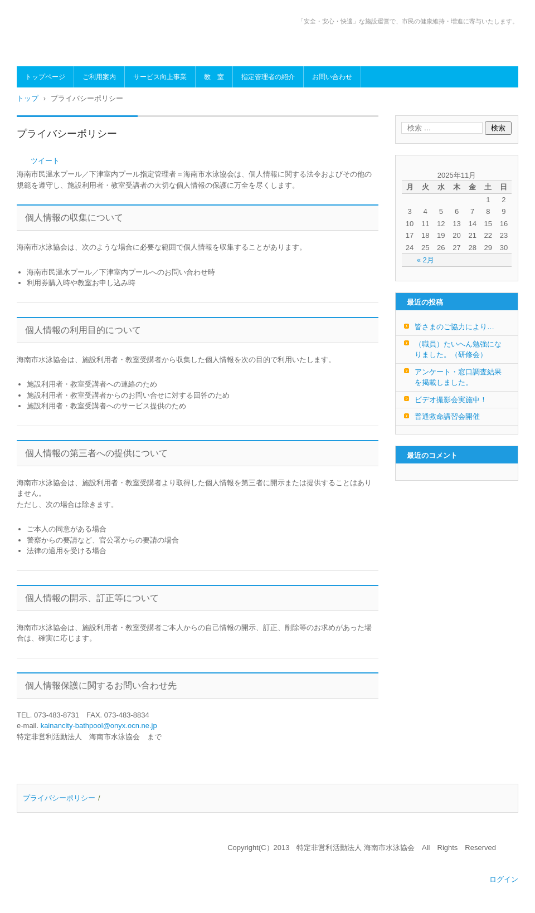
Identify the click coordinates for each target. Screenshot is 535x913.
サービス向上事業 (160, 77)
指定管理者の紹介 (268, 77)
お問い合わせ (332, 77)
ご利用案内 (99, 77)
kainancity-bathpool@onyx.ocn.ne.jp (99, 725)
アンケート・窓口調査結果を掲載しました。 (458, 377)
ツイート (45, 161)
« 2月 (425, 260)
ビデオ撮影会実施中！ (451, 400)
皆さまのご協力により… (454, 327)
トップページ (45, 77)
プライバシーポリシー (59, 798)
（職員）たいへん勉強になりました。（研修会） (458, 349)
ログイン (503, 879)
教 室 (214, 77)
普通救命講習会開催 (447, 416)
